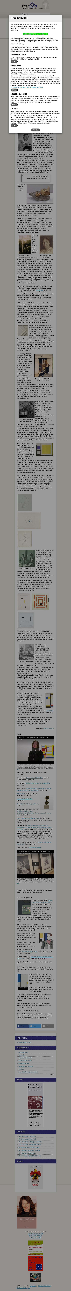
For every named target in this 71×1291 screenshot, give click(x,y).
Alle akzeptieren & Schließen (35, 6)
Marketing (15, 81)
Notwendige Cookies (18, 27)
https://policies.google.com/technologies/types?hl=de (27, 60)
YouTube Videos (16, 38)
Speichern (35, 102)
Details (14, 34)
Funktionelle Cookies (19, 67)
